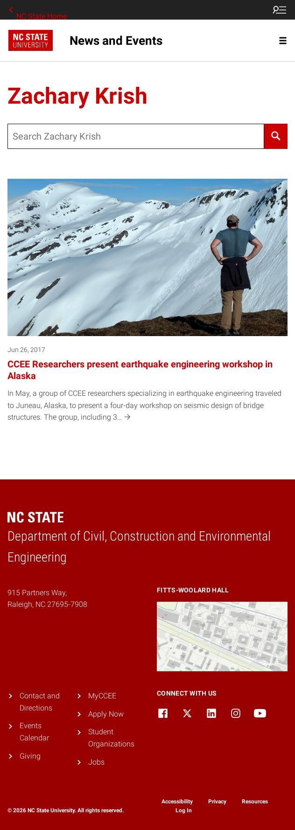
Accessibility (177, 801)
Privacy (217, 801)
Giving (30, 756)
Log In (184, 810)
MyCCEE (102, 695)
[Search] (276, 136)
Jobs (96, 762)
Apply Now (106, 714)
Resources (255, 801)
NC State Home (37, 10)
